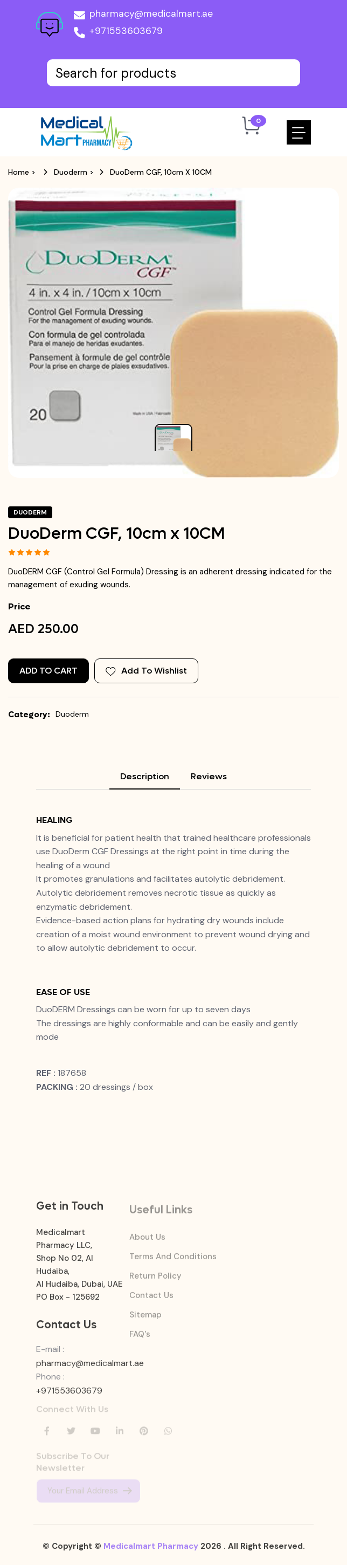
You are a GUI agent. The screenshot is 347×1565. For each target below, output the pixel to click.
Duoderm (70, 172)
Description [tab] (144, 776)
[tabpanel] (173, 961)
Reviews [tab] (209, 776)
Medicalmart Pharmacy (150, 1551)
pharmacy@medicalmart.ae (143, 15)
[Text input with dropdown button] (173, 72)
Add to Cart (48, 670)
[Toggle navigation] (299, 132)
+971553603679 (118, 33)
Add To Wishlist (146, 670)
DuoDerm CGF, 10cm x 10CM (161, 172)
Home (18, 172)
